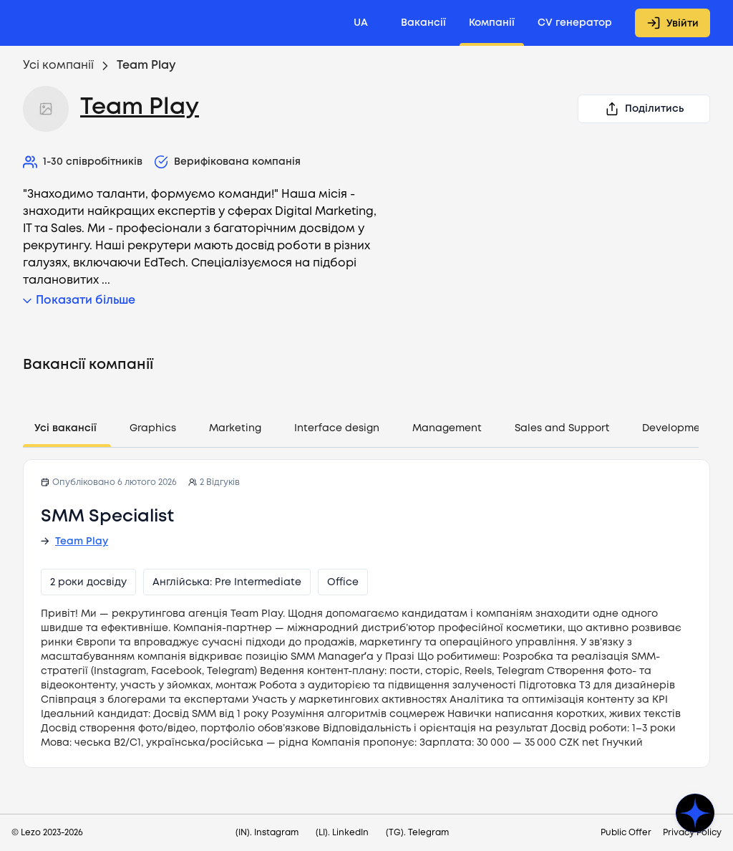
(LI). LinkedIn (342, 833)
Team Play (139, 107)
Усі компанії (58, 65)
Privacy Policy (692, 833)
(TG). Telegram (417, 833)
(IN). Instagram (267, 833)
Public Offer (626, 833)
